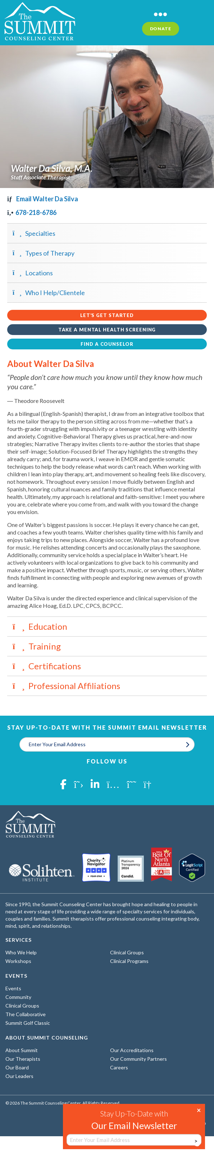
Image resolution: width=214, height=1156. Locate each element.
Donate (160, 28)
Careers (119, 1067)
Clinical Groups (127, 952)
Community (18, 997)
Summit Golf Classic (27, 1023)
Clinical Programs (129, 961)
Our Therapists (22, 1059)
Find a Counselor (107, 344)
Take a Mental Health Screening (107, 329)
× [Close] (199, 1109)
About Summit (21, 1050)
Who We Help (21, 952)
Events (13, 988)
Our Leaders (19, 1076)
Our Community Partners (138, 1059)
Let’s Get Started (107, 315)
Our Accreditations (132, 1050)
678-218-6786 (31, 212)
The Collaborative (25, 1014)
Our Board (17, 1067)
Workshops (18, 961)
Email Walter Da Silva (42, 199)
